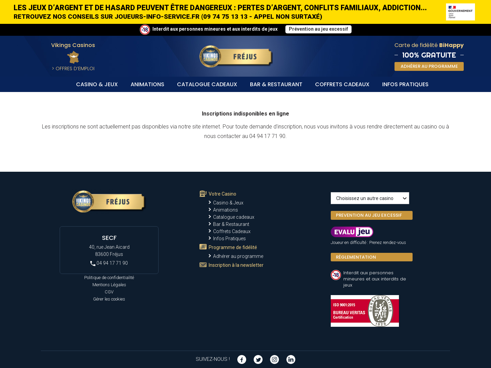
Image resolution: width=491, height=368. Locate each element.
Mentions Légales (109, 284)
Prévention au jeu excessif (318, 29)
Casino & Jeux (97, 84)
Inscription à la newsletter (236, 265)
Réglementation (356, 257)
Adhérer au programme (238, 256)
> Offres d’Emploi (73, 68)
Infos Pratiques (405, 84)
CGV (109, 291)
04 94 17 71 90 (109, 263)
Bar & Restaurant (276, 84)
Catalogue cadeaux (207, 84)
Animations (147, 84)
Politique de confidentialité (109, 277)
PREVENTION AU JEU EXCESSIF (369, 215)
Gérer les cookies (109, 299)
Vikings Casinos (73, 45)
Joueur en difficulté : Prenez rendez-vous (368, 242)
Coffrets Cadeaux (342, 84)
